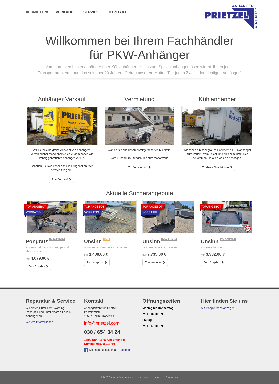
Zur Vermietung (139, 167)
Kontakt (118, 12)
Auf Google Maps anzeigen (218, 308)
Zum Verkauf (61, 179)
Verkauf (64, 12)
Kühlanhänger (217, 99)
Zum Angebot (38, 266)
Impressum (144, 377)
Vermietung (38, 12)
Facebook (125, 349)
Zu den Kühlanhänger (217, 167)
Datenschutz (172, 377)
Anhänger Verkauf (62, 99)
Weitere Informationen (39, 322)
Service (91, 12)
